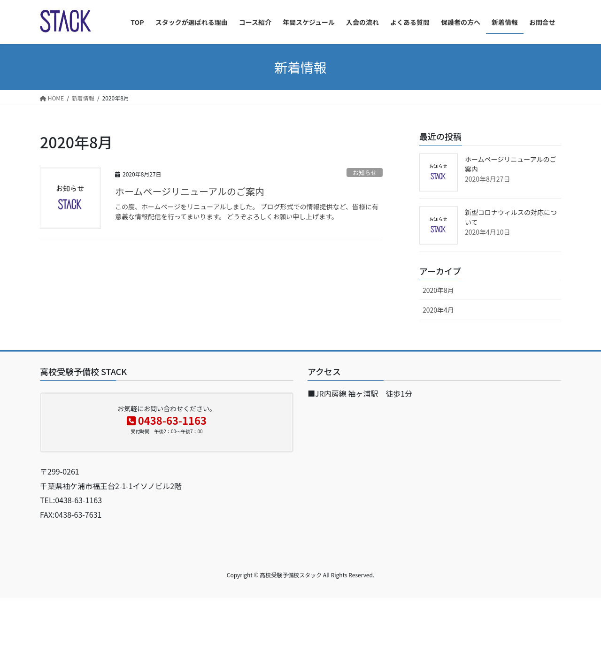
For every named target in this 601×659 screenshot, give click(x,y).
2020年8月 (438, 290)
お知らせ (365, 172)
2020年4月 (438, 309)
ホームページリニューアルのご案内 (189, 191)
